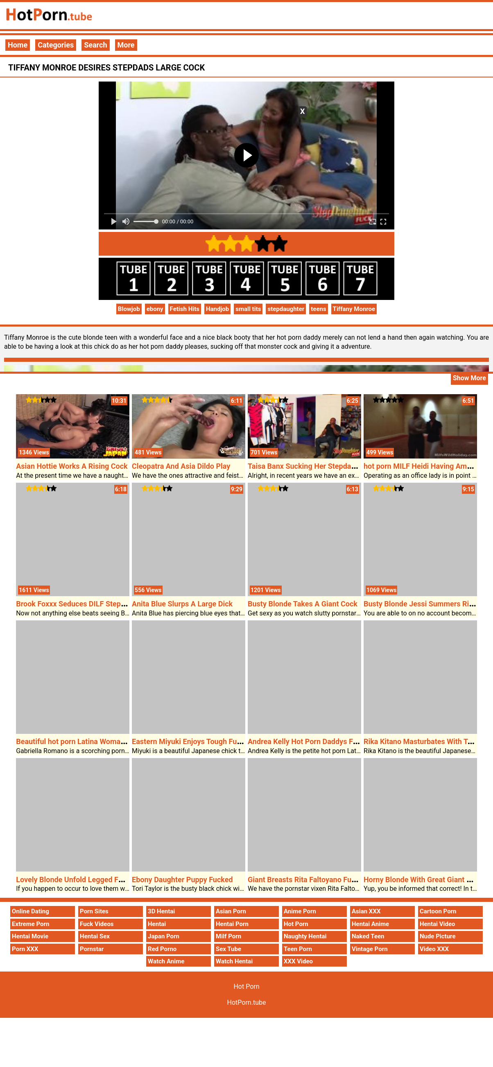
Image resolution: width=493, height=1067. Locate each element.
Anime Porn (300, 911)
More (126, 45)
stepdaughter (285, 309)
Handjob (217, 309)
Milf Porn (228, 936)
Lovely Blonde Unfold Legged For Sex (77, 879)
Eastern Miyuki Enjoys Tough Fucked (192, 741)
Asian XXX (366, 911)
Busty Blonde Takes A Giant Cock (302, 603)
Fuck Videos (97, 924)
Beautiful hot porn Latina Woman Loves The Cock (97, 741)
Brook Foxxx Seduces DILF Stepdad (74, 603)
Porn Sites (94, 911)
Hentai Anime (370, 924)
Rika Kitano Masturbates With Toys (421, 741)
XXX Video (298, 961)
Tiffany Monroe (354, 309)
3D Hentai (161, 911)
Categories (56, 45)
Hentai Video (437, 924)
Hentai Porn (232, 924)
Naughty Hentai (305, 936)
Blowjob (129, 309)
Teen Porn (298, 949)
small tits (248, 309)
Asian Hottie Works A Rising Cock (72, 466)
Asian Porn (231, 911)
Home (17, 45)
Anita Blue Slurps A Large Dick (182, 603)
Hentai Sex (95, 936)
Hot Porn (296, 924)
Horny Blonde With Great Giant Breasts (428, 879)
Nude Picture (438, 936)
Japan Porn (163, 936)
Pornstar (92, 949)
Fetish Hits (184, 309)
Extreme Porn (30, 924)
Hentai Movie (30, 936)
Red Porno (162, 949)
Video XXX (434, 949)
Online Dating (30, 911)
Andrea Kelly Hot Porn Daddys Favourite (314, 741)
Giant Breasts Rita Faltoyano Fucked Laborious (325, 879)
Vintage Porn (370, 949)
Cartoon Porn (438, 911)
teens (318, 309)
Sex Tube (228, 949)
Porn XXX (25, 949)
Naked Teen (368, 936)
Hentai (157, 924)
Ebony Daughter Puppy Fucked (182, 879)
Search (95, 45)
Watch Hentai (234, 961)
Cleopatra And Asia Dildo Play (181, 466)
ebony (155, 309)
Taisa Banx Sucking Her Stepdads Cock (313, 466)
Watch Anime (166, 961)
